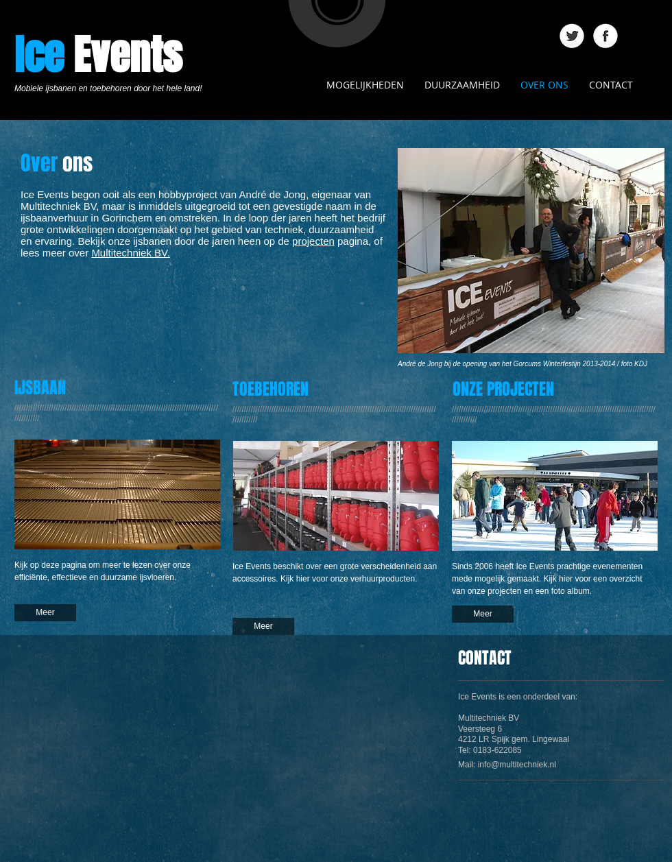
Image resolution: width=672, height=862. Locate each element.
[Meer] (45, 612)
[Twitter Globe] (571, 37)
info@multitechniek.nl (517, 764)
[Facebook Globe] (605, 37)
